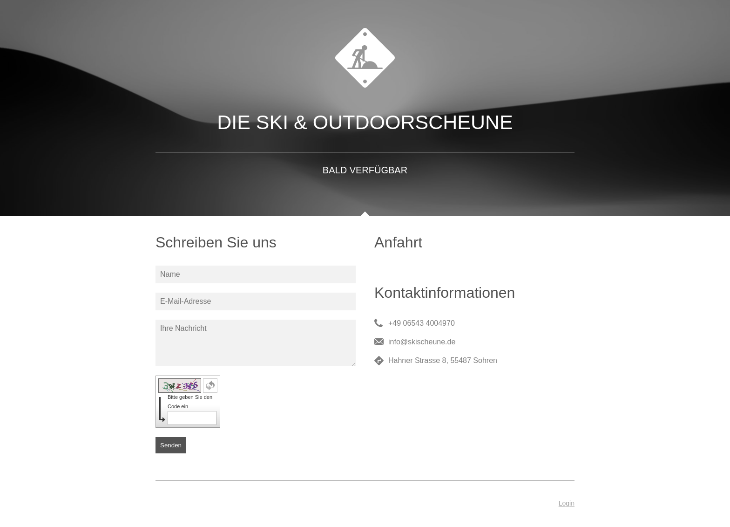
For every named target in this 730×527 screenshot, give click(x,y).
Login (567, 503)
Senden (171, 445)
